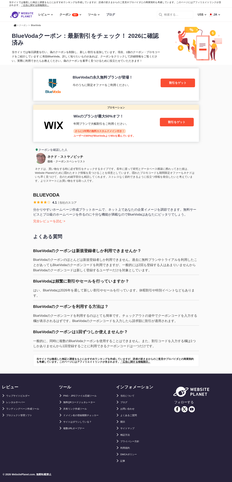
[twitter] (184, 409)
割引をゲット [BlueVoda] (178, 82)
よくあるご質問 (130, 415)
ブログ (124, 402)
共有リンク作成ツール (77, 408)
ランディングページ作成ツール (26, 408)
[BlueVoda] (116, 84)
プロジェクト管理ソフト (22, 415)
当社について (129, 395)
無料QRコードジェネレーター (82, 402)
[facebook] (177, 409)
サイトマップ (129, 428)
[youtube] (192, 409)
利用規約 (126, 447)
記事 (123, 460)
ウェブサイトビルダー (20, 395)
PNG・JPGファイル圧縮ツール (83, 395)
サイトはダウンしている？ (80, 421)
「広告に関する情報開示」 (35, 5)
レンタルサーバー (17, 402)
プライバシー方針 (132, 441)
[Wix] (116, 123)
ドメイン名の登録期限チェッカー (85, 415)
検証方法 (126, 434)
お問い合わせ (129, 408)
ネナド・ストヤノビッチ (65, 157)
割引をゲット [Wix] (176, 122)
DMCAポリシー (130, 454)
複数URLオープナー (76, 428)
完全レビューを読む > (49, 221)
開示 (123, 421)
